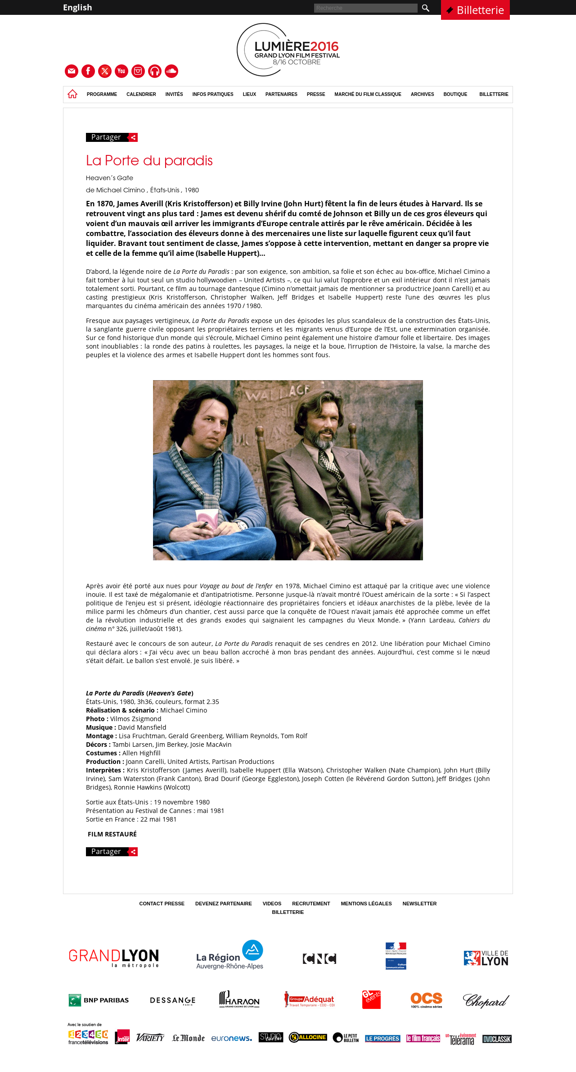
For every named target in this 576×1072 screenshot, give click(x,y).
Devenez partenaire (223, 903)
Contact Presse (161, 903)
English (77, 7)
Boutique (456, 94)
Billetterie (480, 9)
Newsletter (420, 903)
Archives (422, 94)
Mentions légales (366, 903)
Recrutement (311, 903)
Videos (272, 903)
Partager (114, 137)
